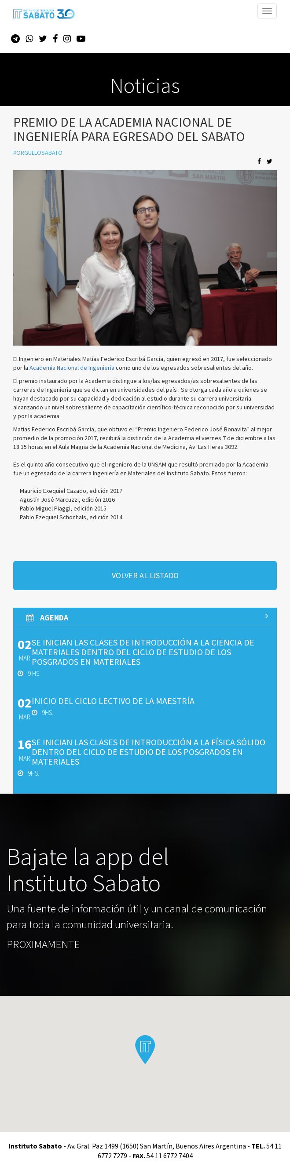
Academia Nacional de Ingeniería (71, 368)
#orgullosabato (37, 153)
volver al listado (145, 575)
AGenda (147, 617)
